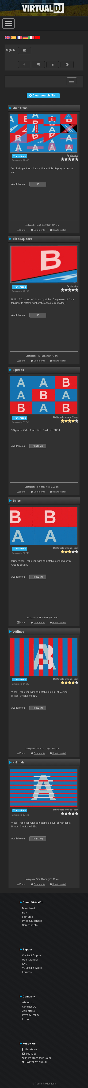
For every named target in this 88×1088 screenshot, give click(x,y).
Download (28, 908)
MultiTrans (19, 108)
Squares (18, 370)
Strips (16, 500)
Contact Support (32, 955)
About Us (28, 1002)
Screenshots (30, 925)
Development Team (67, 417)
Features (27, 916)
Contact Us (29, 1006)
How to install (59, 230)
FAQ (24, 963)
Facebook (29, 1049)
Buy (24, 912)
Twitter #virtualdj (34, 1062)
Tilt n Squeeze (22, 239)
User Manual (30, 959)
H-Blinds (18, 762)
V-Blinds (18, 631)
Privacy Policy (30, 1015)
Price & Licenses (32, 920)
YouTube (29, 1053)
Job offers (28, 1011)
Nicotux (74, 155)
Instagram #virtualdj (36, 1058)
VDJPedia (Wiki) (32, 967)
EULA (25, 1019)
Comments (39, 230)
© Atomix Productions (44, 1083)
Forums (27, 972)
